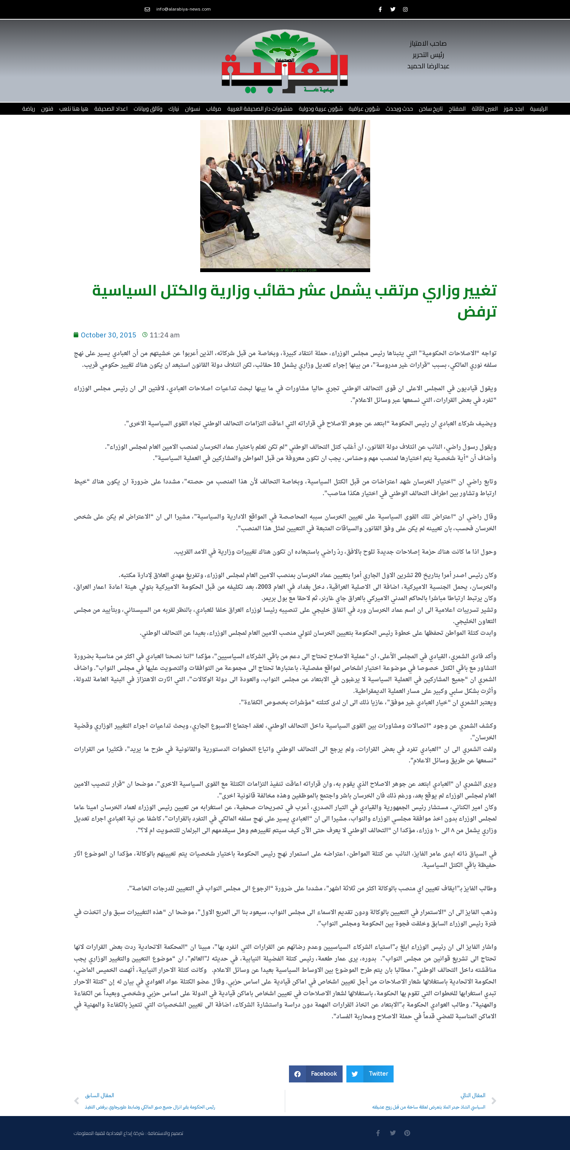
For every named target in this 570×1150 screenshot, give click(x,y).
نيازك (173, 108)
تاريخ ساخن (431, 108)
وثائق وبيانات (148, 108)
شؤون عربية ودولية (321, 108)
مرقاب (213, 108)
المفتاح (457, 108)
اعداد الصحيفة (111, 108)
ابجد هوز (514, 108)
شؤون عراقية (364, 108)
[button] (316, 1073)
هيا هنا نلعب (73, 108)
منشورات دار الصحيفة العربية (260, 108)
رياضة (28, 108)
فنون (47, 108)
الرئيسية (539, 108)
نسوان (192, 108)
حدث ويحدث (399, 108)
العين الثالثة (485, 108)
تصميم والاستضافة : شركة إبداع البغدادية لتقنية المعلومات (128, 1133)
